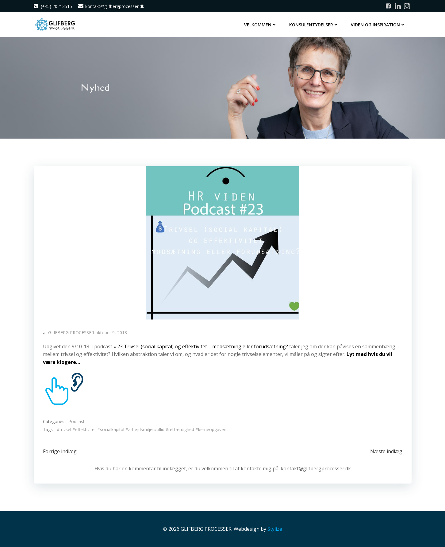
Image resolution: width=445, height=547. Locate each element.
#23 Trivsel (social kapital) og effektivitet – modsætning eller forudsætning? (201, 346)
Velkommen (260, 25)
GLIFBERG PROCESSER (71, 332)
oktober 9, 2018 (111, 332)
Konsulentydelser (314, 25)
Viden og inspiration (378, 25)
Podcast (76, 421)
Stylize (274, 529)
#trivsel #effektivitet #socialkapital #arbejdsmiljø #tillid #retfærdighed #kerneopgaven (141, 429)
